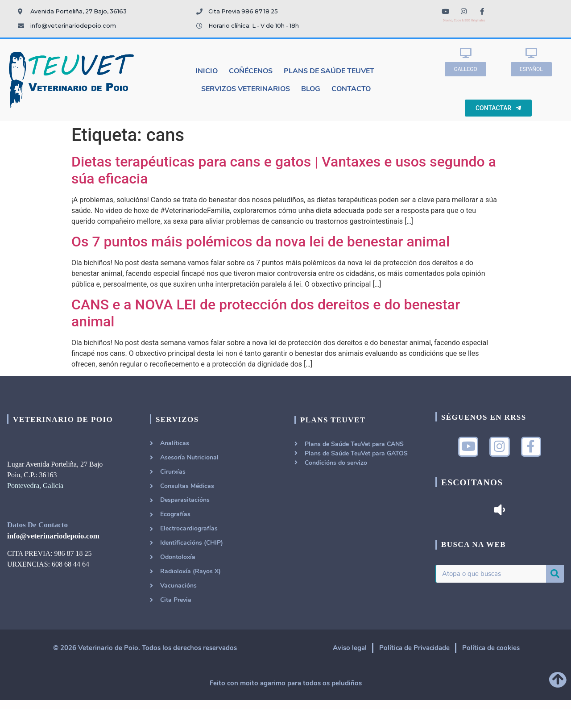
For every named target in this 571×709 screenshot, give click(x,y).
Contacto (351, 89)
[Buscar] (555, 575)
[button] (465, 69)
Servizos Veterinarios (245, 89)
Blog (310, 89)
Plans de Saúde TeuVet (329, 71)
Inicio (206, 71)
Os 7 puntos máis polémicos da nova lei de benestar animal (260, 241)
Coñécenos (251, 71)
